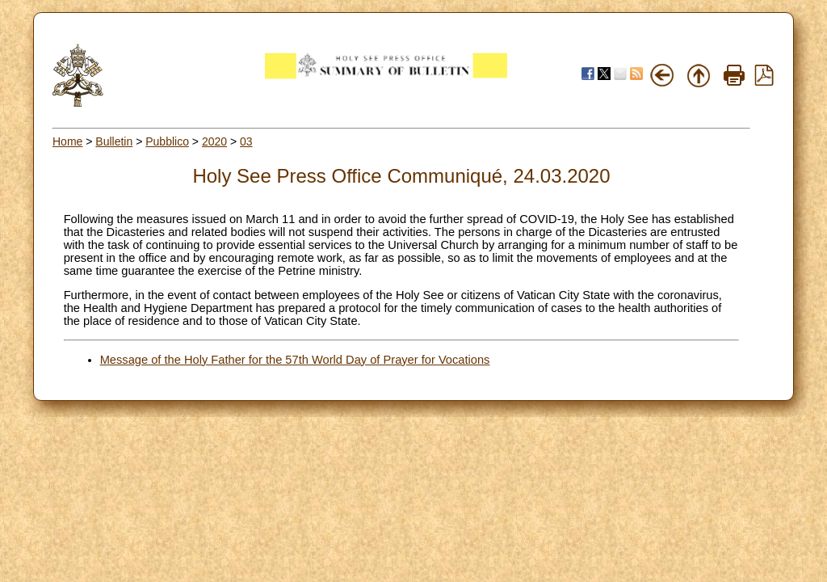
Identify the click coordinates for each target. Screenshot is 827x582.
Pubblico (167, 141)
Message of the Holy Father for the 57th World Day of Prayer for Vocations (295, 359)
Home (67, 141)
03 (246, 141)
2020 (214, 141)
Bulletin (113, 141)
